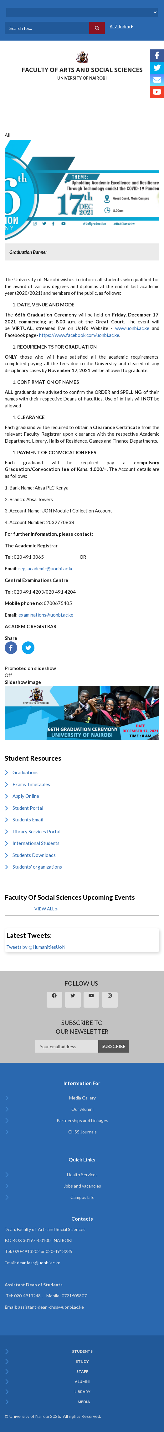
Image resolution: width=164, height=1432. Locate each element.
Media (84, 1402)
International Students (36, 843)
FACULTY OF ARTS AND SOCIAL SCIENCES (82, 70)
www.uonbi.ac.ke (132, 328)
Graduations (25, 772)
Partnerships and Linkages (82, 1120)
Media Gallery (82, 1097)
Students (82, 1351)
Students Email (28, 819)
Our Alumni (82, 1109)
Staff (82, 1371)
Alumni (82, 1382)
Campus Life (82, 1197)
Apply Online (26, 796)
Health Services (82, 1174)
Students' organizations (37, 867)
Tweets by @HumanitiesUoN (35, 947)
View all (44, 908)
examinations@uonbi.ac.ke (45, 615)
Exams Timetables (31, 784)
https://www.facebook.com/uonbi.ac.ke (79, 335)
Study (82, 1361)
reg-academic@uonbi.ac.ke (46, 568)
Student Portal (28, 808)
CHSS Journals (82, 1131)
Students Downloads (34, 855)
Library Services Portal (36, 831)
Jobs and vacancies (82, 1186)
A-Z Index (121, 26)
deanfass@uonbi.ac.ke (38, 1262)
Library (82, 1392)
